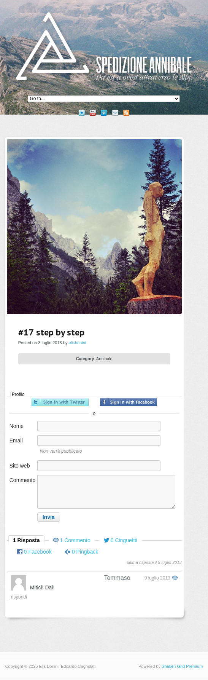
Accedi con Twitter (60, 402)
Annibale (104, 358)
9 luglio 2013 (157, 578)
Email (16, 440)
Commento (22, 480)
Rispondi (19, 597)
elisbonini (77, 342)
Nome (17, 426)
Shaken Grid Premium (182, 666)
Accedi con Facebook (128, 402)
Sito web (20, 466)
